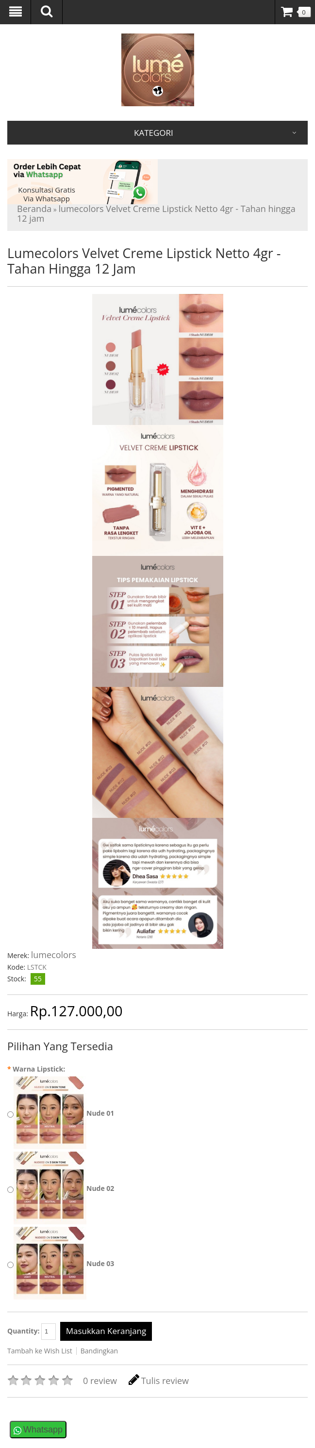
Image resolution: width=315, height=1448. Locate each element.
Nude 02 (100, 1188)
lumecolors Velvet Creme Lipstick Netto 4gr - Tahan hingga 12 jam (156, 213)
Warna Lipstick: (36, 1069)
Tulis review (159, 1380)
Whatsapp (43, 1429)
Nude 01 (100, 1113)
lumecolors (53, 954)
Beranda (34, 208)
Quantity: (31, 1331)
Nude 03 (100, 1263)
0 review (100, 1380)
